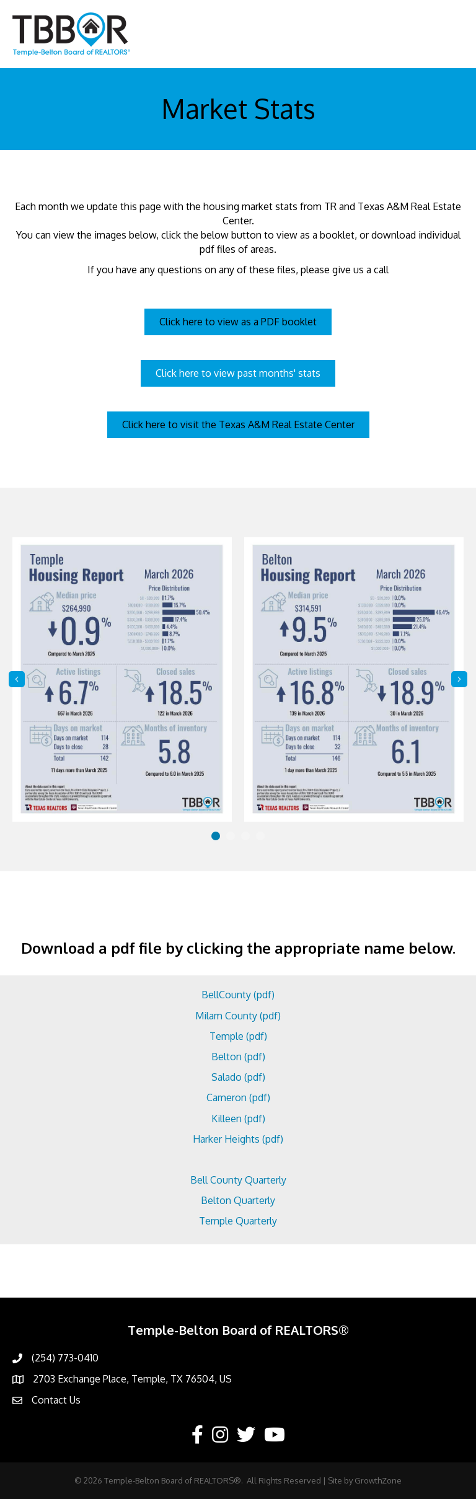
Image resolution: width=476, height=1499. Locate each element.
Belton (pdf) (238, 1056)
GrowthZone (378, 1480)
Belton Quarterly (238, 1200)
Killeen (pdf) (238, 1118)
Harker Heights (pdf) (238, 1139)
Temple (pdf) (238, 1036)
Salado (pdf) (238, 1077)
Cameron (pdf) (238, 1097)
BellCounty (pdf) (238, 994)
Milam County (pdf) (238, 1015)
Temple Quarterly (238, 1221)
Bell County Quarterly (238, 1180)
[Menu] (448, 34)
